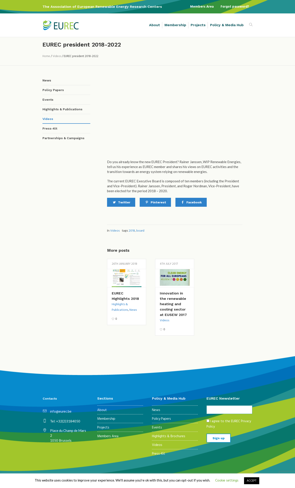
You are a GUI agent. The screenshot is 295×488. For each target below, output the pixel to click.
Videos (57, 56)
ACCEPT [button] (252, 480)
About (102, 410)
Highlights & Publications (62, 109)
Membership (106, 419)
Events (47, 99)
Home (46, 56)
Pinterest (158, 202)
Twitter (124, 202)
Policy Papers (53, 90)
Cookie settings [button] (226, 480)
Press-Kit (49, 128)
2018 (132, 230)
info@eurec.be (61, 411)
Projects (103, 427)
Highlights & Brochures (168, 436)
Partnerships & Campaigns (63, 138)
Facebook (194, 202)
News (133, 310)
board (140, 230)
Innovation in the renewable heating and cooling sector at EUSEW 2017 (173, 304)
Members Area (107, 436)
